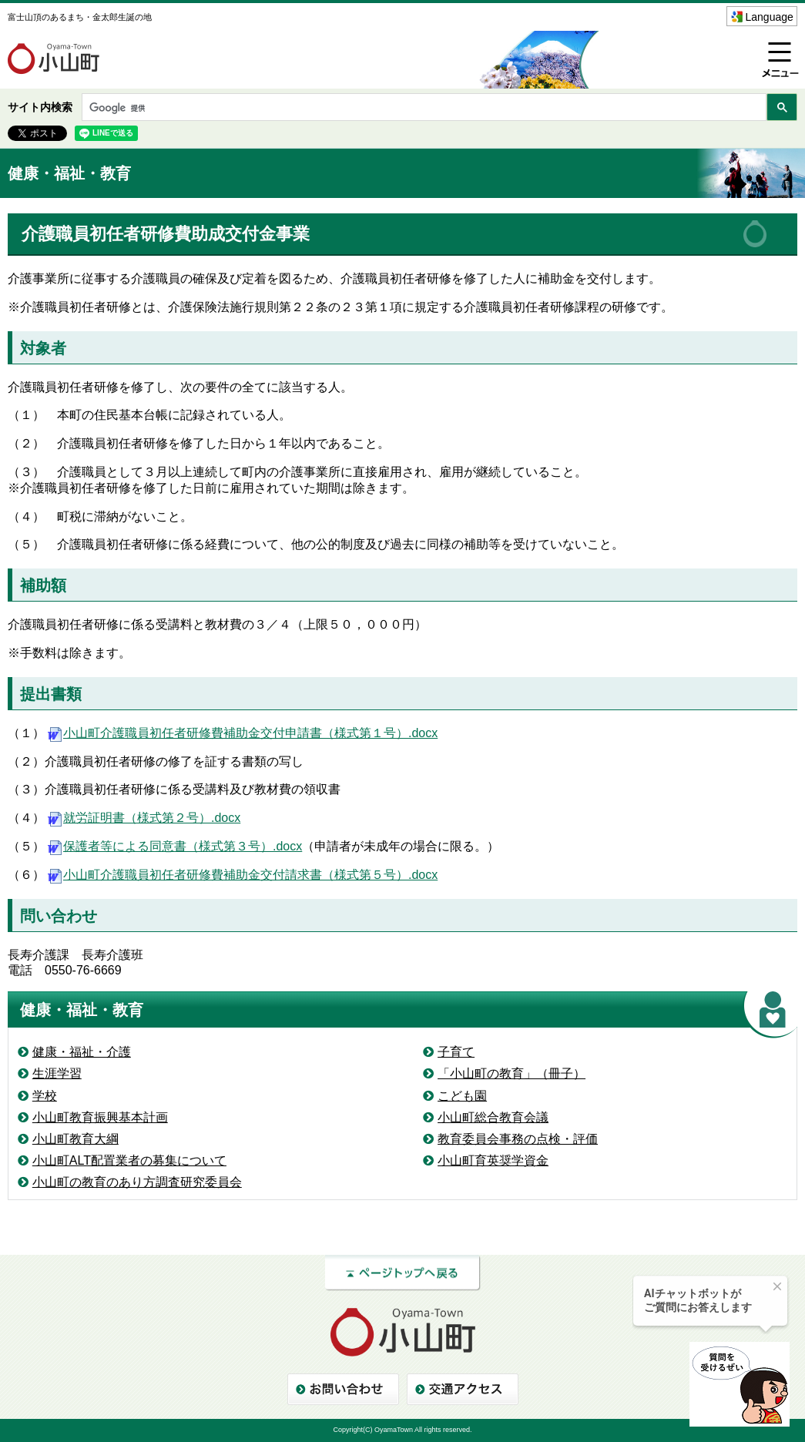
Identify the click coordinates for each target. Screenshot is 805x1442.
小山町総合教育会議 (493, 1117)
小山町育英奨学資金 (493, 1160)
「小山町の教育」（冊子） (511, 1073)
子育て (456, 1051)
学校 (44, 1095)
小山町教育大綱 (75, 1138)
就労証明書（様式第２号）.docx (142, 817)
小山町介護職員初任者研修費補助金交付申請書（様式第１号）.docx (241, 732)
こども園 (462, 1095)
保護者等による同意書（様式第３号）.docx (173, 846)
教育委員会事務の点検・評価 (518, 1138)
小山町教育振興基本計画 (100, 1117)
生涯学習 (57, 1073)
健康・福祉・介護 (81, 1051)
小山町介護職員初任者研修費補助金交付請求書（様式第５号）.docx (241, 874)
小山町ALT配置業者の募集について (129, 1160)
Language (769, 17)
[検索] (422, 108)
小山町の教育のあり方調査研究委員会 (137, 1182)
